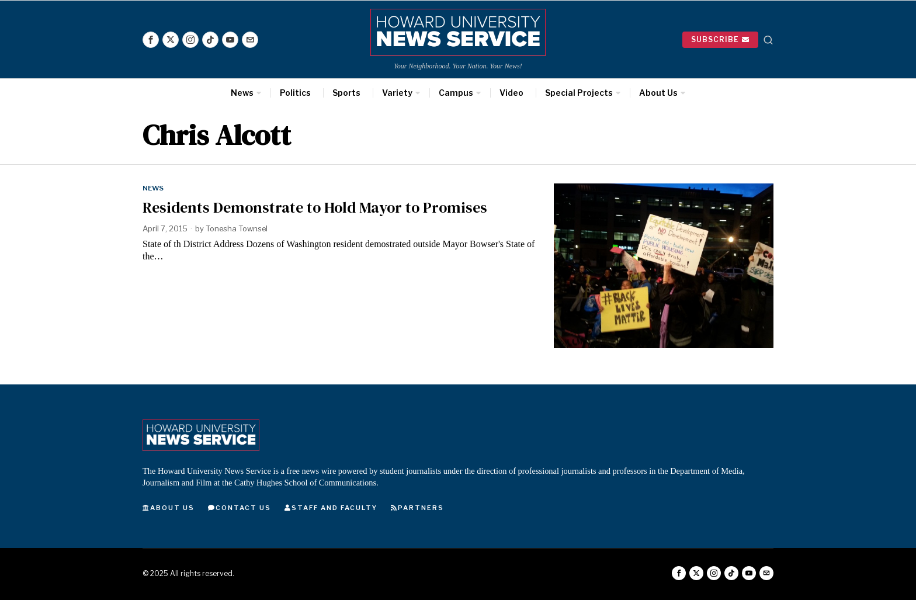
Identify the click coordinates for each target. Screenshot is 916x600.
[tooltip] (151, 40)
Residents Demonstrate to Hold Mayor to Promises (315, 208)
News (153, 188)
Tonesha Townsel (237, 228)
